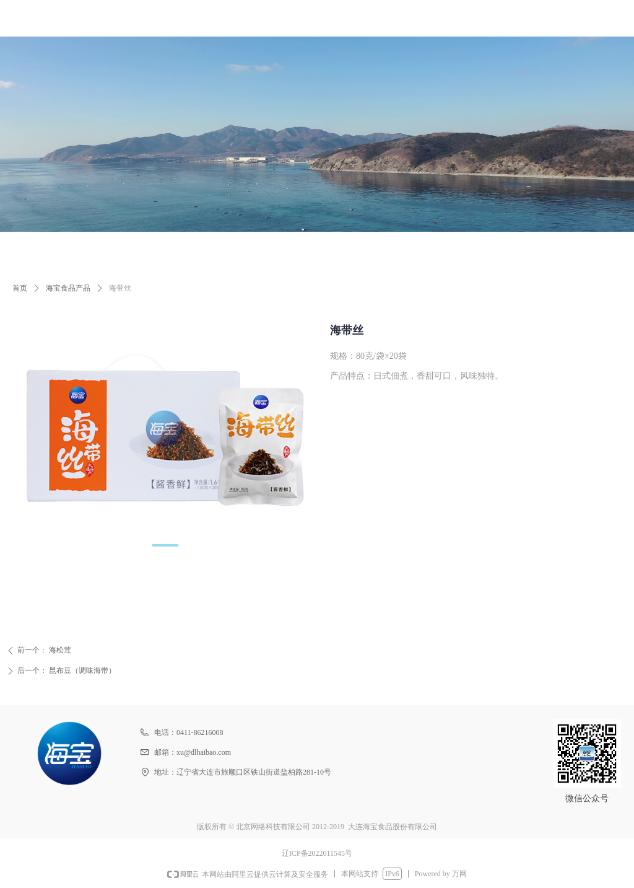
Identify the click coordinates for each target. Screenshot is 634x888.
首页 (19, 288)
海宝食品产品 (68, 288)
